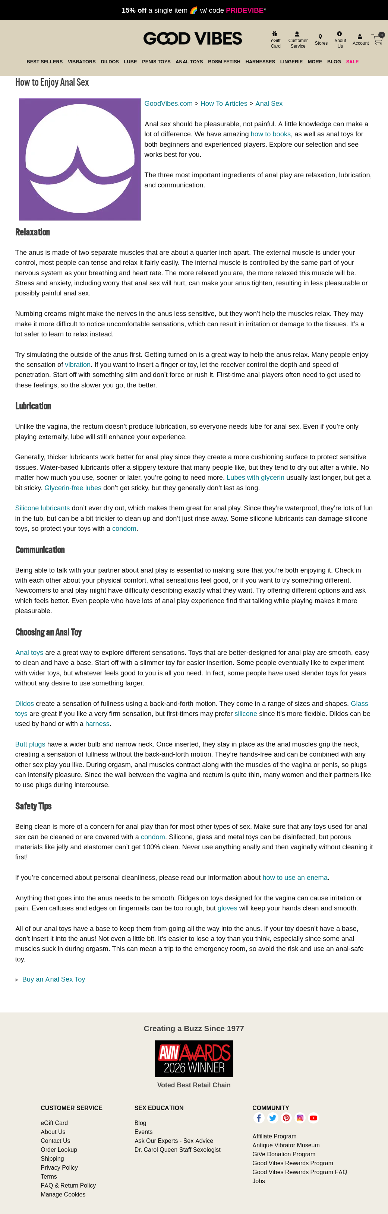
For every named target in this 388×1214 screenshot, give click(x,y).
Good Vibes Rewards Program (292, 1163)
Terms (49, 1176)
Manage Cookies (63, 1194)
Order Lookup (59, 1149)
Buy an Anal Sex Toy (53, 979)
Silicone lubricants (42, 508)
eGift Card (54, 1122)
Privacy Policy (59, 1167)
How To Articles (224, 103)
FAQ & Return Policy (68, 1185)
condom (124, 528)
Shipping (52, 1158)
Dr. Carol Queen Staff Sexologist (178, 1149)
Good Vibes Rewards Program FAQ (299, 1172)
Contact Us (55, 1140)
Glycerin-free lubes (72, 488)
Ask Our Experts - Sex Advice (174, 1140)
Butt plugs (30, 744)
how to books (271, 134)
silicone (245, 713)
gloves (227, 908)
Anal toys (29, 652)
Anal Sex (269, 103)
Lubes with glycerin (255, 477)
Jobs (258, 1181)
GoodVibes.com (169, 103)
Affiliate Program (274, 1136)
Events (144, 1131)
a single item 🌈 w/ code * (194, 10)
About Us (53, 1131)
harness (97, 723)
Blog (140, 1122)
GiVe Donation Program (283, 1154)
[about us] (339, 40)
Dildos (24, 703)
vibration (78, 364)
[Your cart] (377, 39)
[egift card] (274, 40)
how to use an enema (294, 877)
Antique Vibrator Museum (286, 1145)
